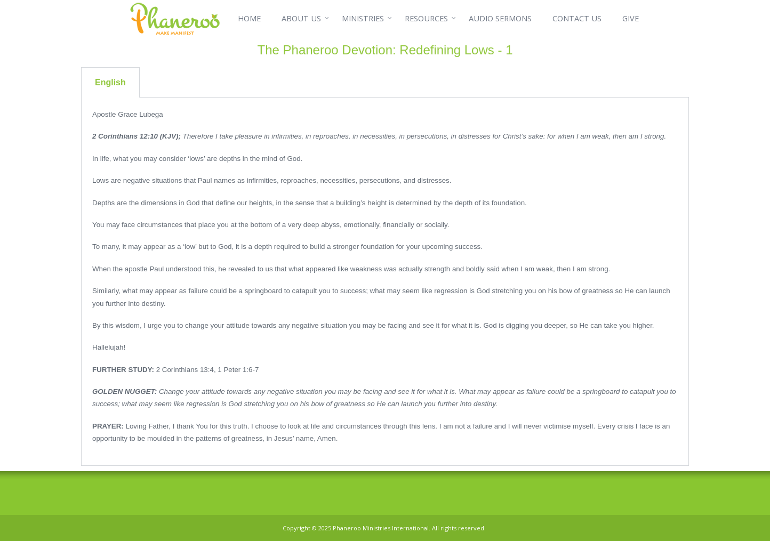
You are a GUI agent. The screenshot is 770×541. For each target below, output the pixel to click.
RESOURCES (426, 18)
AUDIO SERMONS (500, 18)
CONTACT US (576, 18)
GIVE (630, 18)
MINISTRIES (363, 18)
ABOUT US (301, 18)
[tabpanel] (385, 282)
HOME (249, 18)
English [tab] (110, 82)
